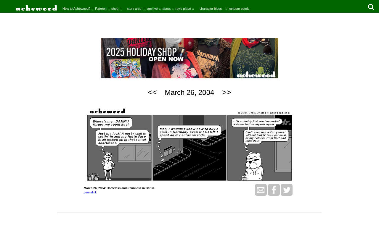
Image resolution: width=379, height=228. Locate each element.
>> (226, 92)
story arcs (134, 8)
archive (152, 8)
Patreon (101, 8)
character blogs (211, 8)
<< (152, 92)
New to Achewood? (76, 8)
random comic (239, 8)
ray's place (183, 8)
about (167, 8)
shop (114, 8)
